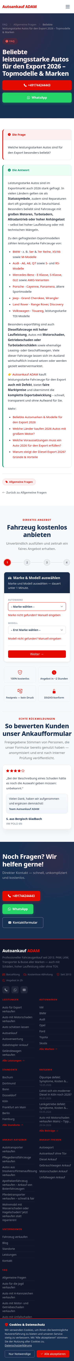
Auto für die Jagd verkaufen (13, 1285)
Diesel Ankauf (48, 1159)
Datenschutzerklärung (18, 1345)
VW (41, 1007)
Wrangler (52, 298)
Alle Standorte (12, 1125)
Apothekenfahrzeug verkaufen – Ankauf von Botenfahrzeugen (17, 1184)
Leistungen (9, 1254)
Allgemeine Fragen (25, 24)
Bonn (5, 1089)
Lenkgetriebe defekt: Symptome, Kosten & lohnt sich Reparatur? (52, 1106)
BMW (16, 252)
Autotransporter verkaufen (12, 1149)
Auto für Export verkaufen (12, 1009)
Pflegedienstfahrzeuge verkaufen (16, 1159)
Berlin (6, 1113)
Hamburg (8, 1119)
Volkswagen (21, 311)
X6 (59, 252)
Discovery (57, 304)
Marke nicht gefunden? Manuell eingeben (34, 615)
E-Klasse (42, 275)
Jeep (16, 298)
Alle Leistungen (13, 1060)
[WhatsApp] (15, 989)
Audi (16, 263)
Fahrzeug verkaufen (15, 1237)
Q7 (34, 263)
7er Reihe (44, 252)
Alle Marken (48, 1049)
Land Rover (20, 304)
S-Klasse (55, 275)
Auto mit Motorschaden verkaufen (17, 1019)
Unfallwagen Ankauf (52, 1177)
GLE (15, 280)
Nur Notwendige (20, 1354)
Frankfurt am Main (14, 1107)
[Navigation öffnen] (68, 7)
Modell (13, 623)
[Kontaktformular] (24, 989)
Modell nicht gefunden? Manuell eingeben (34, 638)
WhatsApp (37, 97)
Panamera (47, 286)
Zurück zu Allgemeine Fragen (24, 492)
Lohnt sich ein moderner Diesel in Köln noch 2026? (55, 1092)
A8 (28, 263)
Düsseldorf (9, 1095)
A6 (23, 263)
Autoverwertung (12, 1039)
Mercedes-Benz (23, 275)
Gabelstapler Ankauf (15, 1045)
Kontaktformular (22, 922)
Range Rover (39, 304)
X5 (54, 252)
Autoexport (46, 1147)
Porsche (18, 286)
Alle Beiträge (48, 1130)
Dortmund (9, 1083)
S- (47, 263)
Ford (42, 1031)
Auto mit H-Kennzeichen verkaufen (17, 1295)
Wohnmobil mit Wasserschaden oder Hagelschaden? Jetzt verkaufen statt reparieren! (15, 1212)
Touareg (37, 311)
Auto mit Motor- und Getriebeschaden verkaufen (15, 1307)
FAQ (4, 24)
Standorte (8, 1249)
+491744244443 (37, 85)
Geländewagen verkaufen (11, 1053)
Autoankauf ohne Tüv (53, 1153)
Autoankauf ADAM (25, 374)
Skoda (43, 1043)
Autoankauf (19, 6)
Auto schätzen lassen (15, 1027)
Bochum (7, 1077)
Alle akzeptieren (53, 1354)
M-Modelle (29, 257)
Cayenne (32, 286)
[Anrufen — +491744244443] (5, 989)
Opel (42, 1025)
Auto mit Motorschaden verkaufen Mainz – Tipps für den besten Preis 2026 (54, 1119)
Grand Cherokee (32, 298)
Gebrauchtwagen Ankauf (55, 1165)
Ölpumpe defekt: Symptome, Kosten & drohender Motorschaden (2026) (52, 1079)
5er (31, 252)
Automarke (15, 599)
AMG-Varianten (38, 280)
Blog (5, 1243)
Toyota (43, 1037)
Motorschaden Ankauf (53, 1171)
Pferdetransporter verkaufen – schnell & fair (18, 1196)
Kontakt (7, 1261)
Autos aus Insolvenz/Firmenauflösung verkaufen (18, 1171)
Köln (5, 1101)
